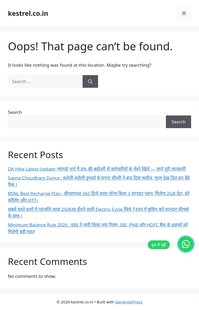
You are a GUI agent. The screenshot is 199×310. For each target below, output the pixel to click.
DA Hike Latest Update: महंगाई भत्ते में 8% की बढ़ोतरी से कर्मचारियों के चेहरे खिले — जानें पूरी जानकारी (97, 169)
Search (15, 112)
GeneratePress (128, 301)
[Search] (90, 81)
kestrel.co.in (28, 13)
